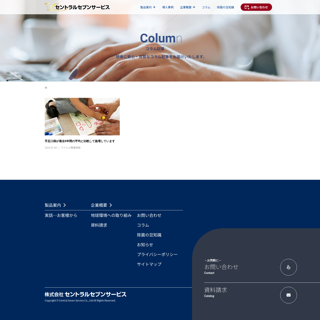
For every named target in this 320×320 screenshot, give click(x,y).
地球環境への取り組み (111, 215)
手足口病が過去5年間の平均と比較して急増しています (80, 141)
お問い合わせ (149, 215)
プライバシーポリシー (157, 254)
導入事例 (167, 7)
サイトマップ (149, 264)
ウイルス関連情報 (70, 147)
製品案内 (146, 7)
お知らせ (145, 244)
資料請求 (99, 225)
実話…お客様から (61, 215)
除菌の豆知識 (225, 7)
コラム (206, 7)
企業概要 (185, 7)
